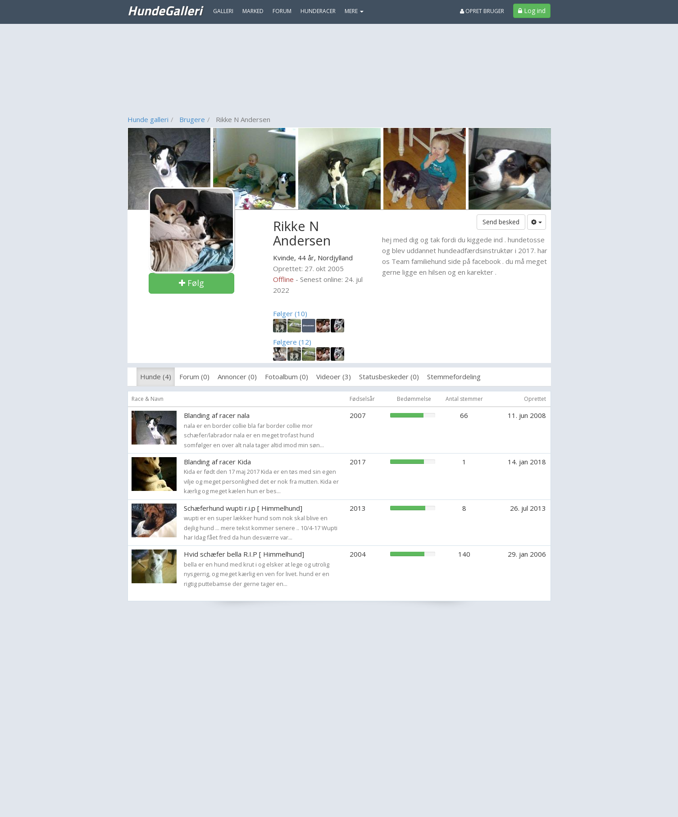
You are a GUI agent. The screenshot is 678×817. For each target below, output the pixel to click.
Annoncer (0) (237, 376)
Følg (191, 282)
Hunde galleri (147, 119)
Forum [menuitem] (282, 11)
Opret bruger (482, 11)
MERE (354, 11)
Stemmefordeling (454, 376)
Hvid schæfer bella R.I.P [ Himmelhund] (244, 553)
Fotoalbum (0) (286, 376)
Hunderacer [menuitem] (318, 11)
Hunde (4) (155, 376)
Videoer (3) (333, 376)
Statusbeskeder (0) (389, 376)
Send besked (500, 222)
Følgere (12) (292, 341)
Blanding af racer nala (217, 415)
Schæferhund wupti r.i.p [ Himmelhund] (243, 508)
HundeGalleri (164, 10)
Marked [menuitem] (253, 11)
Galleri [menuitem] (223, 11)
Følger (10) (290, 313)
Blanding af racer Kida (217, 461)
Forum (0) (194, 376)
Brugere (192, 119)
